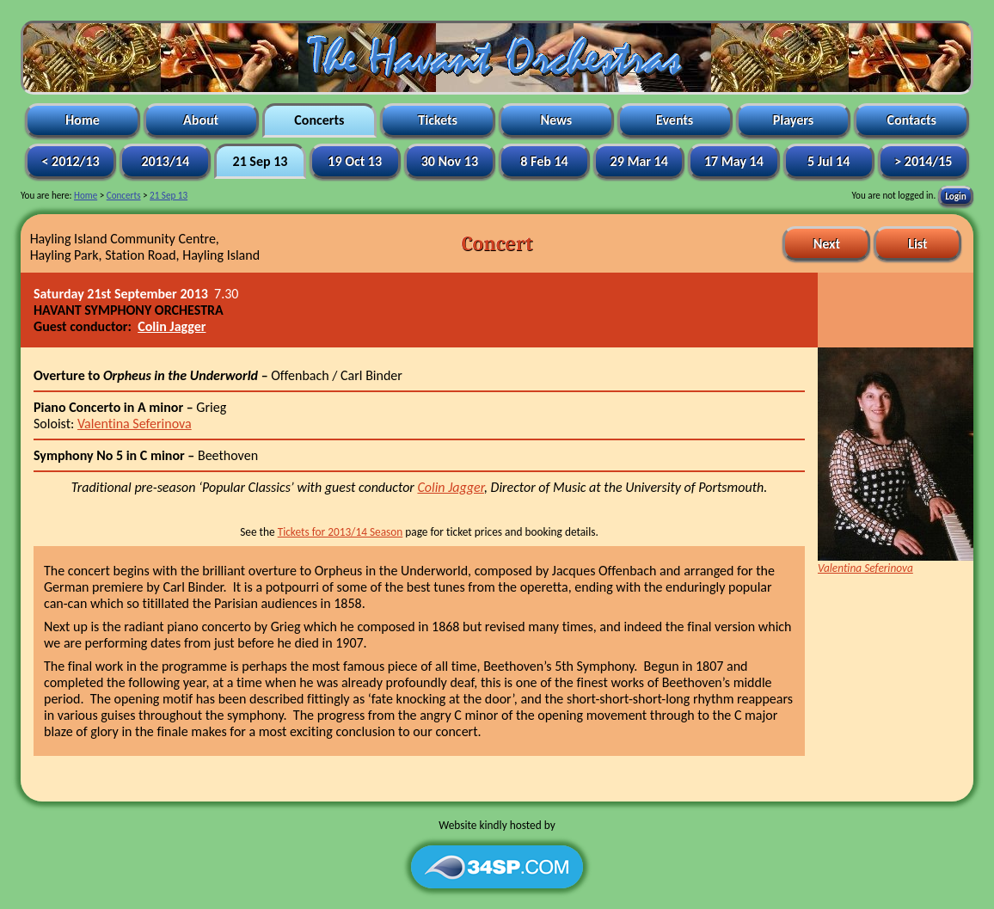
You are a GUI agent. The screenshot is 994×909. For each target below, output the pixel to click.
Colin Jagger (172, 326)
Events (674, 120)
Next (826, 244)
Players (793, 120)
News (556, 120)
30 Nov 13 (450, 161)
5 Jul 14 (828, 161)
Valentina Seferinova (134, 423)
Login (955, 195)
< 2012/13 (70, 161)
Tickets (438, 120)
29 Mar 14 (639, 161)
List (918, 244)
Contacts (912, 120)
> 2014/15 (923, 161)
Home (82, 120)
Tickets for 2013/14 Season (340, 532)
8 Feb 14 (545, 161)
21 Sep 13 (260, 161)
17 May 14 (733, 161)
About (201, 120)
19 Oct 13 (355, 161)
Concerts (319, 120)
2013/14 (165, 161)
